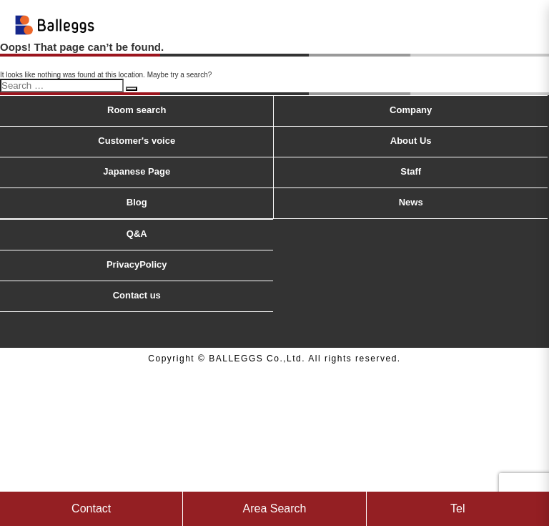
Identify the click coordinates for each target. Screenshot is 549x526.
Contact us (137, 295)
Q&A (137, 233)
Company (411, 109)
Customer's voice (136, 140)
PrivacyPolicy (137, 264)
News (411, 202)
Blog (137, 202)
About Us (411, 140)
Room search (136, 109)
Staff (410, 171)
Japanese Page (136, 171)
